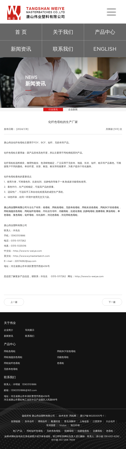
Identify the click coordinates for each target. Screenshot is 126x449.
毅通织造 (55, 421)
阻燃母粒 (100, 211)
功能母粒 (63, 211)
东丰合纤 (29, 421)
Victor (63, 425)
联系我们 (63, 49)
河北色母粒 (53, 215)
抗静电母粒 (89, 211)
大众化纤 (110, 421)
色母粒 (46, 207)
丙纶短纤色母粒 (33, 211)
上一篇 (13, 302)
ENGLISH (104, 49)
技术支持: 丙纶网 (67, 415)
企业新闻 (72, 109)
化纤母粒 (29, 215)
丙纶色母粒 (58, 207)
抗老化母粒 (76, 211)
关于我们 (63, 32)
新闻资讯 (21, 49)
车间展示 (29, 330)
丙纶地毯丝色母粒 (13, 211)
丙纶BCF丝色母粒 (109, 207)
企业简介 (8, 330)
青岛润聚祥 (70, 421)
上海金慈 (84, 421)
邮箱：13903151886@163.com (20, 390)
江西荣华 (97, 421)
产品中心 (105, 32)
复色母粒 (17, 215)
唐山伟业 (8, 142)
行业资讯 (53, 109)
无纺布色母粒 (73, 207)
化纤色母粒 (19, 142)
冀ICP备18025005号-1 (92, 415)
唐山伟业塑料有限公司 (15, 207)
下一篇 (112, 302)
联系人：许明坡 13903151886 (20, 384)
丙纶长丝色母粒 (90, 207)
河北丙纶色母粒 (69, 215)
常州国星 (50, 425)
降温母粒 (110, 211)
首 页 (21, 32)
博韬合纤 (42, 421)
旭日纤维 (75, 425)
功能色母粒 (63, 357)
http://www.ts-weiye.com (27, 251)
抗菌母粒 (97, 431)
